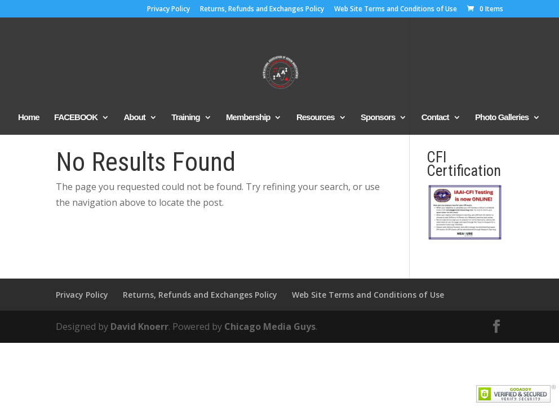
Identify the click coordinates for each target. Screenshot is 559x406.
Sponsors (378, 117)
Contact (435, 117)
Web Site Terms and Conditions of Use (395, 10)
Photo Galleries (502, 117)
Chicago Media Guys (270, 326)
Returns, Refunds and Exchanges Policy (262, 10)
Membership (248, 117)
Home (28, 117)
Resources (315, 117)
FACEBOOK (75, 117)
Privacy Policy (168, 10)
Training (185, 117)
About (134, 117)
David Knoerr (139, 326)
